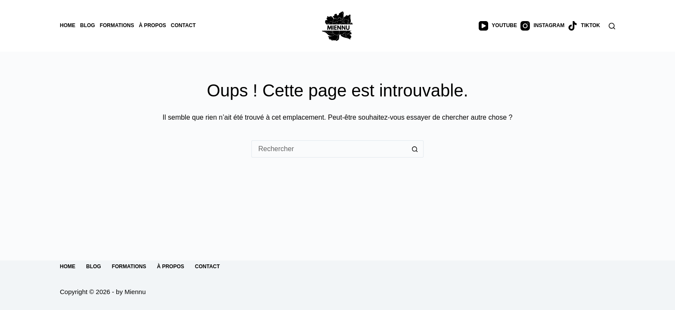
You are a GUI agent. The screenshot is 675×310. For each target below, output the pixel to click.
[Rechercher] (612, 26)
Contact (183, 25)
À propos (152, 25)
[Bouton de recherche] (415, 149)
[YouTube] (498, 26)
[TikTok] (584, 26)
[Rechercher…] (328, 149)
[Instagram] (542, 26)
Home (67, 25)
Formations (117, 25)
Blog (87, 25)
